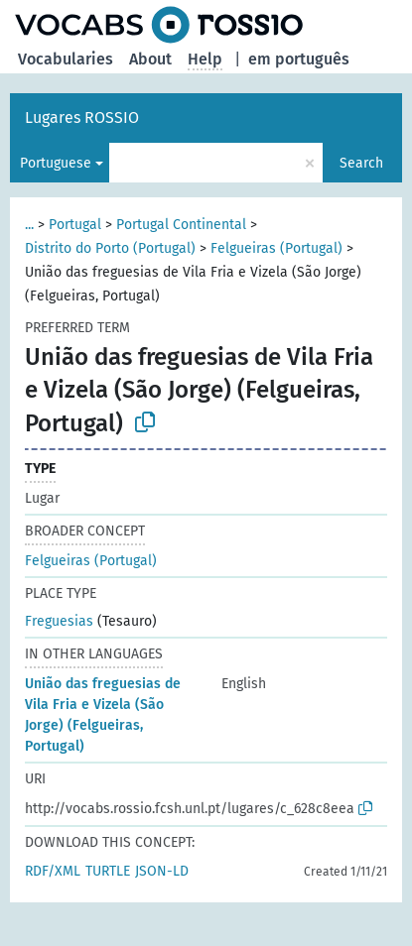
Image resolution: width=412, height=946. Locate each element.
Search (361, 163)
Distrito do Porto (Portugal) (110, 248)
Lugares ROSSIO (82, 117)
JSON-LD (162, 871)
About (150, 59)
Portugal (75, 224)
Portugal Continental (181, 224)
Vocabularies (65, 59)
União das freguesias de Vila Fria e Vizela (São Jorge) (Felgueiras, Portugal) (103, 715)
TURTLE (107, 871)
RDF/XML (52, 871)
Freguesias (59, 621)
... (29, 224)
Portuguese (55, 163)
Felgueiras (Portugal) (276, 248)
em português (298, 59)
